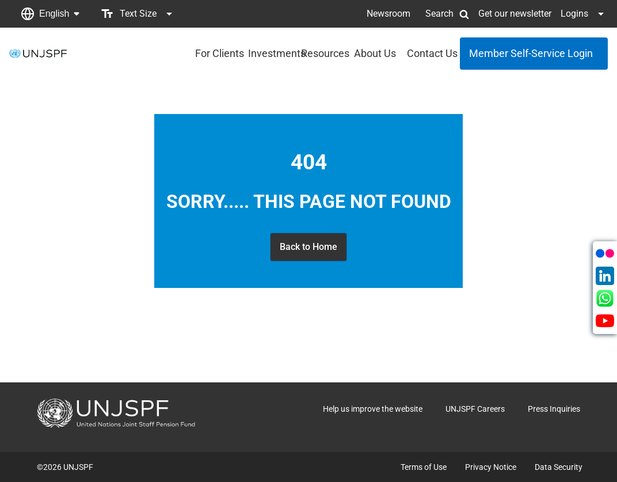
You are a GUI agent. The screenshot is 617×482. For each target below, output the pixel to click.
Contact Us (430, 53)
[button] (50, 13)
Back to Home (308, 246)
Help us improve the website (372, 408)
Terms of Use (424, 467)
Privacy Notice (490, 467)
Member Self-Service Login (531, 53)
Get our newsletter (514, 13)
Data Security (558, 467)
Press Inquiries (554, 408)
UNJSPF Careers (475, 408)
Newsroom (388, 13)
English (54, 13)
